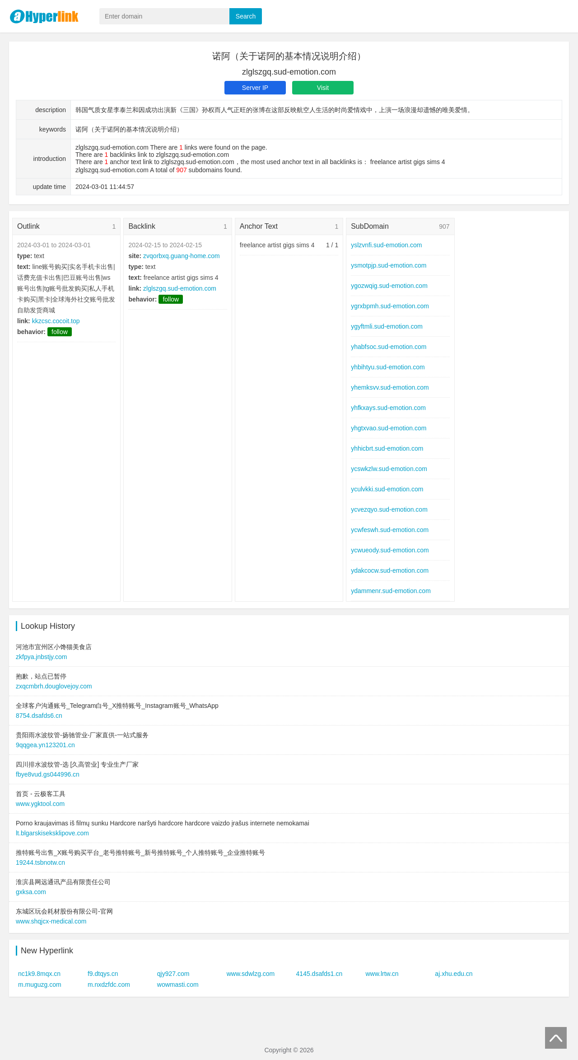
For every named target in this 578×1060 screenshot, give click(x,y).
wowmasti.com (178, 984)
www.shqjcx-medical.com (51, 921)
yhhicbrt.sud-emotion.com (387, 448)
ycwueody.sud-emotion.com (390, 550)
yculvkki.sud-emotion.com (387, 489)
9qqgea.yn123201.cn (45, 745)
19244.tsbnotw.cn (40, 862)
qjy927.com (173, 973)
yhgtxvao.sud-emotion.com (388, 428)
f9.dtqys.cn (103, 973)
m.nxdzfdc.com (109, 984)
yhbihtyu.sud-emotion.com (387, 367)
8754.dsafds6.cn (39, 715)
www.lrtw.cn (381, 973)
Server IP (255, 87)
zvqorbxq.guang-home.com (181, 255)
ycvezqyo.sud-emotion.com (389, 509)
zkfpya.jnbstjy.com (41, 656)
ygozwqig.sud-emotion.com (389, 285)
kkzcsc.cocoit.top (56, 321)
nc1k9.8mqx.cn (39, 973)
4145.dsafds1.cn (319, 973)
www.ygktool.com (40, 803)
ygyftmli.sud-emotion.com (387, 326)
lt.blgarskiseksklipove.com (52, 833)
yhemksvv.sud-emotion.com (390, 387)
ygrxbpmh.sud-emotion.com (390, 306)
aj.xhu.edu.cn (453, 973)
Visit (323, 87)
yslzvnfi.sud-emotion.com (386, 245)
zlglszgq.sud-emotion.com (179, 288)
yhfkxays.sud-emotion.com (388, 407)
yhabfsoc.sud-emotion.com (388, 346)
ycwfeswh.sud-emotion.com (390, 529)
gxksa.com (31, 891)
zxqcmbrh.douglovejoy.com (54, 686)
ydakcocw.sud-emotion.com (390, 570)
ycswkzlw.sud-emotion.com (389, 468)
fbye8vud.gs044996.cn (47, 774)
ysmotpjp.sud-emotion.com (388, 265)
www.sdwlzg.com (251, 973)
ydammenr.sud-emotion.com (391, 590)
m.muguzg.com (39, 984)
